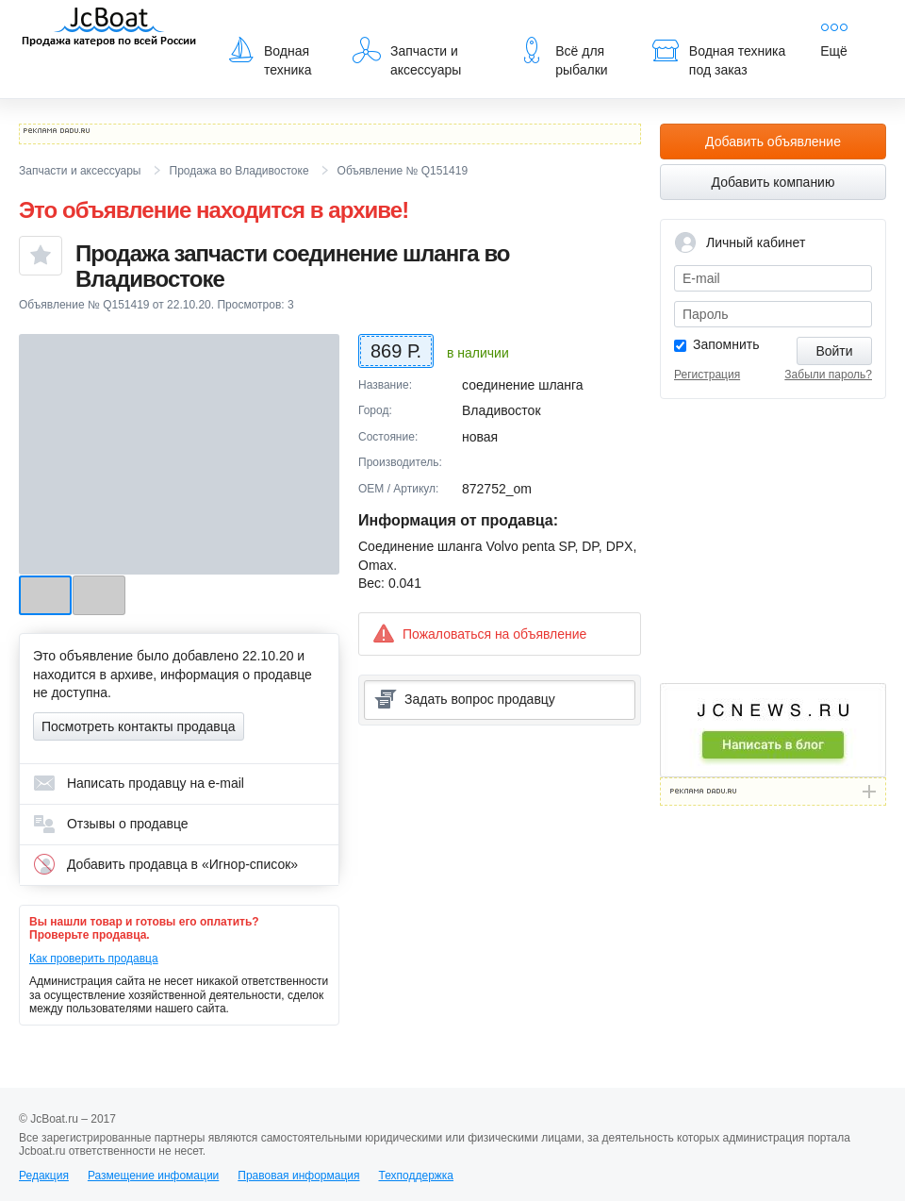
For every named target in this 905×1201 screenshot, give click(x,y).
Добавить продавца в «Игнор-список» (165, 864)
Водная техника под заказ (718, 56)
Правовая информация (298, 1175)
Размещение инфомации (153, 1175)
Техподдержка (415, 1175)
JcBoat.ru (109, 28)
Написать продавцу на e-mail (138, 783)
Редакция (44, 1175)
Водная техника (269, 56)
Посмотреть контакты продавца (138, 726)
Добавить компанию (773, 182)
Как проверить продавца (93, 958)
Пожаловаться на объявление (479, 633)
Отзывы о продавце (111, 823)
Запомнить (726, 344)
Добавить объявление (773, 141)
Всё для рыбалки (562, 56)
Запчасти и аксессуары (407, 56)
